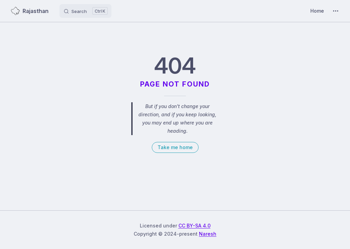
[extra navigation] (335, 11)
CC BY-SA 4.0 (194, 225)
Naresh (207, 234)
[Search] (85, 11)
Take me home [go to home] (175, 147)
